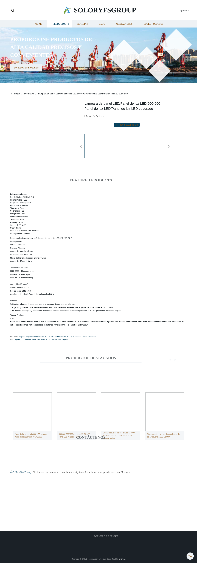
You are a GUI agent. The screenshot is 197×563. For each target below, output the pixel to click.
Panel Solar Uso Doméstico (65, 325)
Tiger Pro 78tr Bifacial (115, 322)
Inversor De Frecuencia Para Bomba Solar (87, 322)
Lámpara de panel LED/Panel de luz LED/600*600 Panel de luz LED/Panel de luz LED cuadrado (57, 337)
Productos (59, 26)
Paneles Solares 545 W (36, 322)
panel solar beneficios (161, 322)
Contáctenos (124, 26)
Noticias (82, 26)
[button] (12, 11)
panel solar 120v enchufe (58, 322)
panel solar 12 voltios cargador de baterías (34, 325)
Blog (102, 26)
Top (190, 555)
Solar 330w (83, 325)
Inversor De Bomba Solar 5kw (138, 322)
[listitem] (98, 145)
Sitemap (122, 559)
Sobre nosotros (153, 26)
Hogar (38, 26)
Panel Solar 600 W (18, 322)
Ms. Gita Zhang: (21, 476)
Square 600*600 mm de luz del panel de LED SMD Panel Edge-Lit (41, 339)
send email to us (127, 125)
